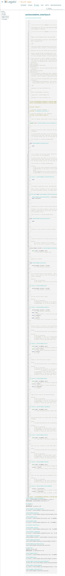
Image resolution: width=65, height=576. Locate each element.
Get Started (23, 5)
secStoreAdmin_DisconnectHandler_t (47, 123)
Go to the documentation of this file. (33, 18)
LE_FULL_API (33, 194)
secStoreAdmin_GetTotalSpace (44, 486)
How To (47, 5)
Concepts (30, 5)
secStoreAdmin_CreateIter (50, 248)
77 (27, 123)
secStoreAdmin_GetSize (42, 462)
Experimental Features (56, 5)
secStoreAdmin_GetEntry (42, 307)
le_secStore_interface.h (41, 111)
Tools (42, 5)
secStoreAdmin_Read (41, 378)
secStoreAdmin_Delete (42, 435)
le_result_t (33, 177)
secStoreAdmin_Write (41, 343)
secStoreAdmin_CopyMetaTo (43, 406)
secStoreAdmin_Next (41, 285)
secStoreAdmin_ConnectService (40, 143)
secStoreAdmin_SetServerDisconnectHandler (50, 194)
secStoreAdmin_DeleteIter (39, 263)
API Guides (36, 5)
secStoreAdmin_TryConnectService (45, 177)
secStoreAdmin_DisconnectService (41, 218)
